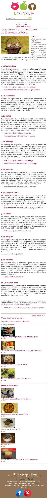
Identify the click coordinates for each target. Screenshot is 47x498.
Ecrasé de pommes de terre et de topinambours (19, 460)
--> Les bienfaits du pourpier (12, 254)
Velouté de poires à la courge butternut (16, 399)
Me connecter (21, 25)
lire (4, 401)
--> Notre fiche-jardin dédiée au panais (16, 133)
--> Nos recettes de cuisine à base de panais (18, 136)
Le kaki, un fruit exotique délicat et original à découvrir (21, 351)
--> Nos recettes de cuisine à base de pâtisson (18, 187)
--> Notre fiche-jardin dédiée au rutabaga (17, 161)
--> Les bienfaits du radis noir (12, 277)
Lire (4, 339)
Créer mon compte (23, 27)
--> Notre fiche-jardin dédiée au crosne (16, 231)
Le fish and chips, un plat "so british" (14, 365)
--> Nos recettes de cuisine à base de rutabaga (19, 164)
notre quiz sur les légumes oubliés (32, 307)
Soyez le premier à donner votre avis (15, 321)
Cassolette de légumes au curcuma (14, 414)
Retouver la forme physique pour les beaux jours (19, 337)
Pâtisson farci (6, 444)
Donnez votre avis (38, 315)
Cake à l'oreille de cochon (11, 429)
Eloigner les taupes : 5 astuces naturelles (16, 378)
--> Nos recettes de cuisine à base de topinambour (20, 90)
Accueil (4, 30)
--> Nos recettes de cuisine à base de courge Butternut (22, 208)
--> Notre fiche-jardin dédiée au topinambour (18, 87)
